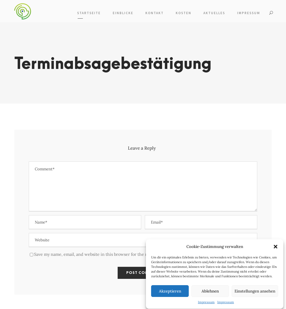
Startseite (89, 13)
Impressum (206, 304)
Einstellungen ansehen (254, 293)
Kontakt (154, 13)
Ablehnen (210, 293)
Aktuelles (214, 13)
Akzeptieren (170, 293)
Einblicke (123, 13)
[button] (275, 248)
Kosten (183, 13)
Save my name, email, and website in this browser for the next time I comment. (110, 254)
